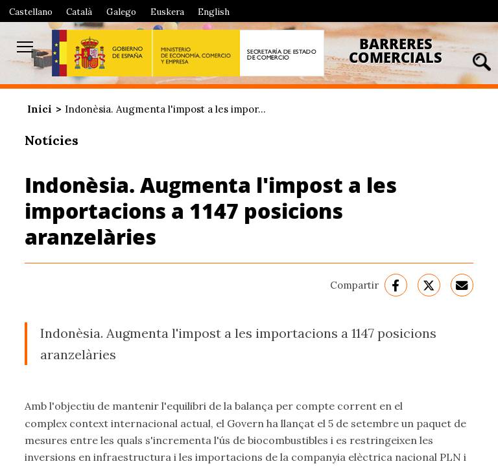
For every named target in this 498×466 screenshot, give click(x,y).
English (214, 11)
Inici (39, 109)
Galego (121, 11)
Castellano (31, 11)
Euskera (167, 11)
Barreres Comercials (395, 51)
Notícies (51, 140)
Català (79, 11)
